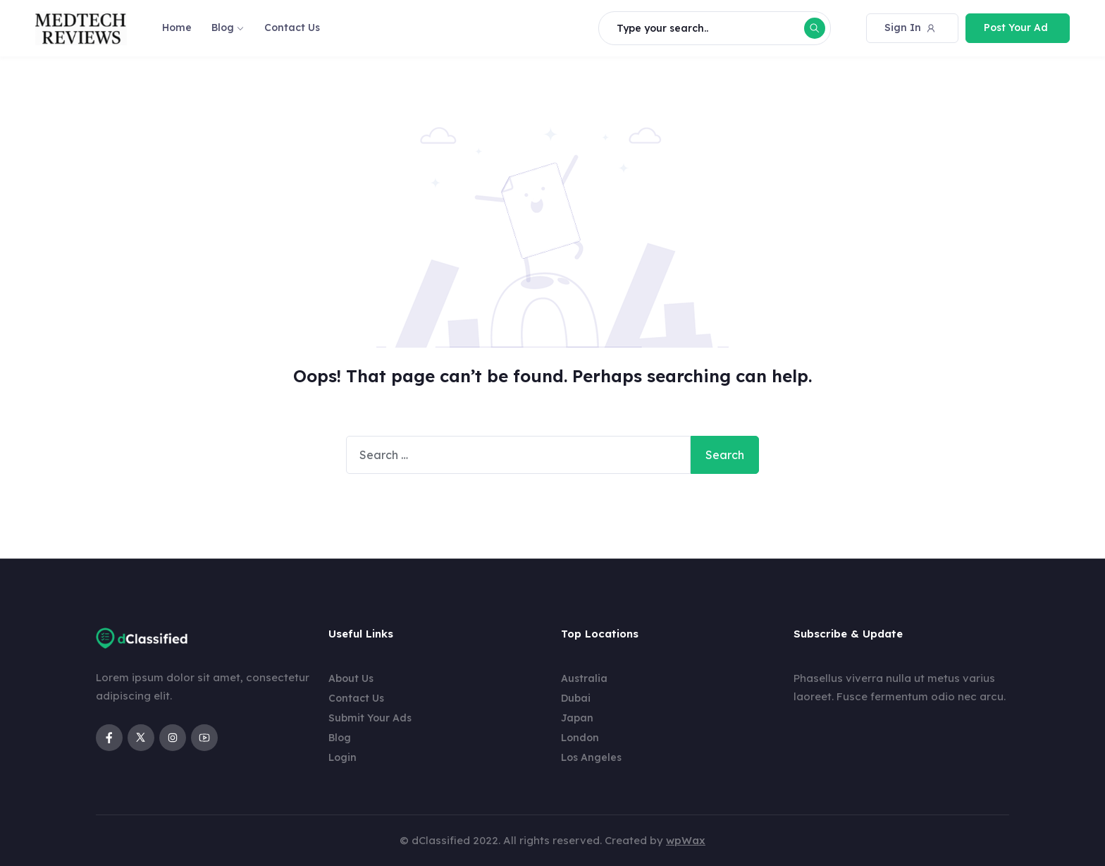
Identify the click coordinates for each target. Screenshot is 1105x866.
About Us (351, 678)
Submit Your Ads (370, 718)
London (580, 737)
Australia (584, 678)
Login (342, 757)
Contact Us (292, 27)
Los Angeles (591, 757)
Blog (222, 27)
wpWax (685, 840)
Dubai (576, 698)
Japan (577, 718)
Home (177, 27)
